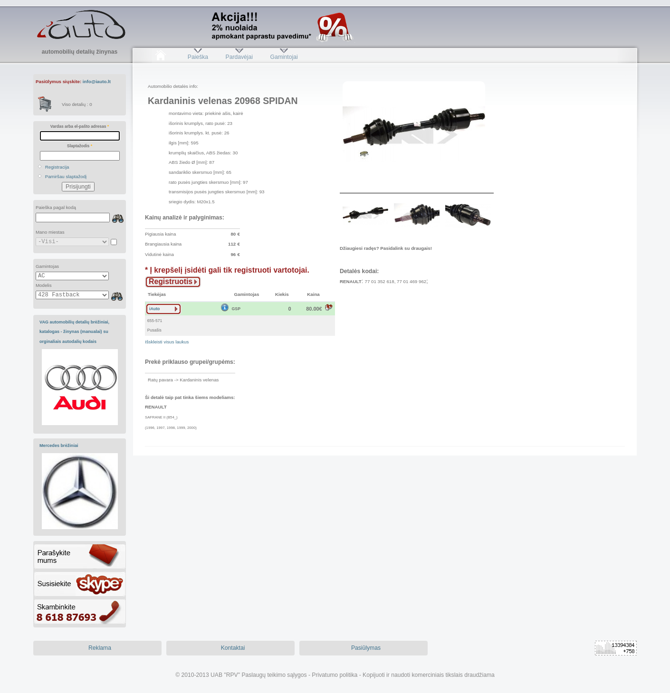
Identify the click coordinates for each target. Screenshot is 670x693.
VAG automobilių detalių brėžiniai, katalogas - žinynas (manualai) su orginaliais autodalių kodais (74, 332)
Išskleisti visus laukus (167, 341)
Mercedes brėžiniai (58, 445)
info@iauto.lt (97, 81)
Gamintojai (283, 57)
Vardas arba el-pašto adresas (79, 126)
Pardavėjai (239, 57)
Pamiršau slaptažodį (66, 176)
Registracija (57, 167)
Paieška (198, 57)
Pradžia (160, 57)
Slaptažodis (79, 145)
